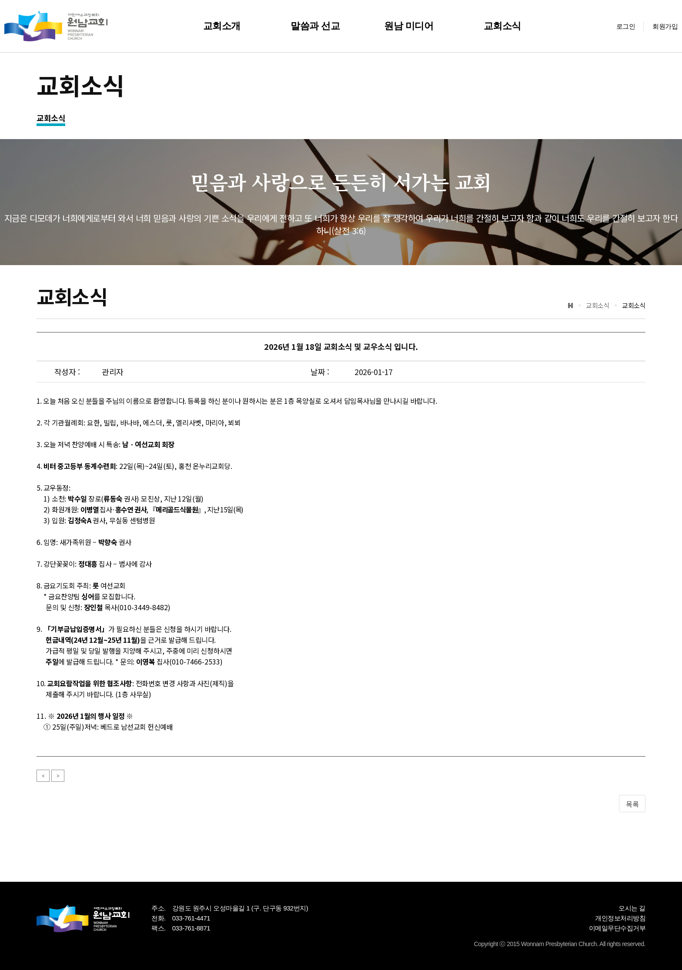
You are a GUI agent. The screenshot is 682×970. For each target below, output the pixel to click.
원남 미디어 (408, 25)
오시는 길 (631, 908)
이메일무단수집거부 (617, 928)
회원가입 (665, 26)
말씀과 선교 (315, 25)
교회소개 (222, 25)
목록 (632, 804)
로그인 (625, 26)
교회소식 (502, 25)
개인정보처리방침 (620, 918)
